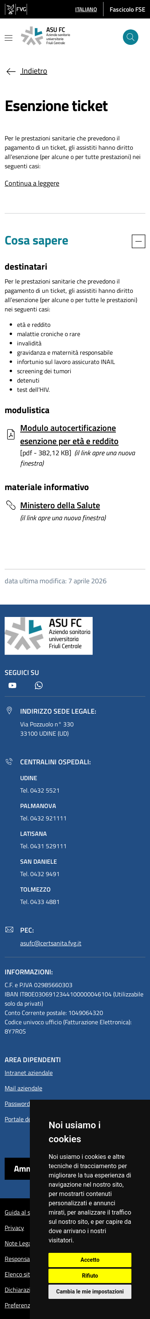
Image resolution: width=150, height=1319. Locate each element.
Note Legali (19, 1243)
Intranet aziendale (29, 1072)
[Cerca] (130, 37)
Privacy (14, 1227)
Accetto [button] (90, 1260)
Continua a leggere (32, 183)
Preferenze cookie (28, 1305)
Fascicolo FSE (127, 9)
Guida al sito (21, 1212)
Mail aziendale (23, 1088)
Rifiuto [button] (90, 1276)
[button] (86, 9)
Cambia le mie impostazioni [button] (90, 1291)
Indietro (26, 71)
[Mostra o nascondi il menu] (8, 38)
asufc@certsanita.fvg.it (50, 943)
